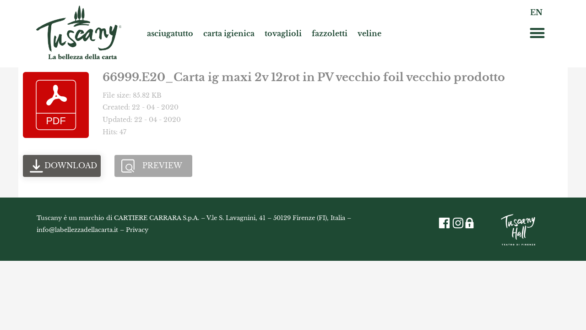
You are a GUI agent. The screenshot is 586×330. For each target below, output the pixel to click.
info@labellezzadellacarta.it (77, 230)
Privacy (137, 230)
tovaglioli (283, 33)
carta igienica (229, 33)
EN (536, 12)
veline (369, 33)
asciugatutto (170, 33)
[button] (537, 33)
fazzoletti (329, 33)
